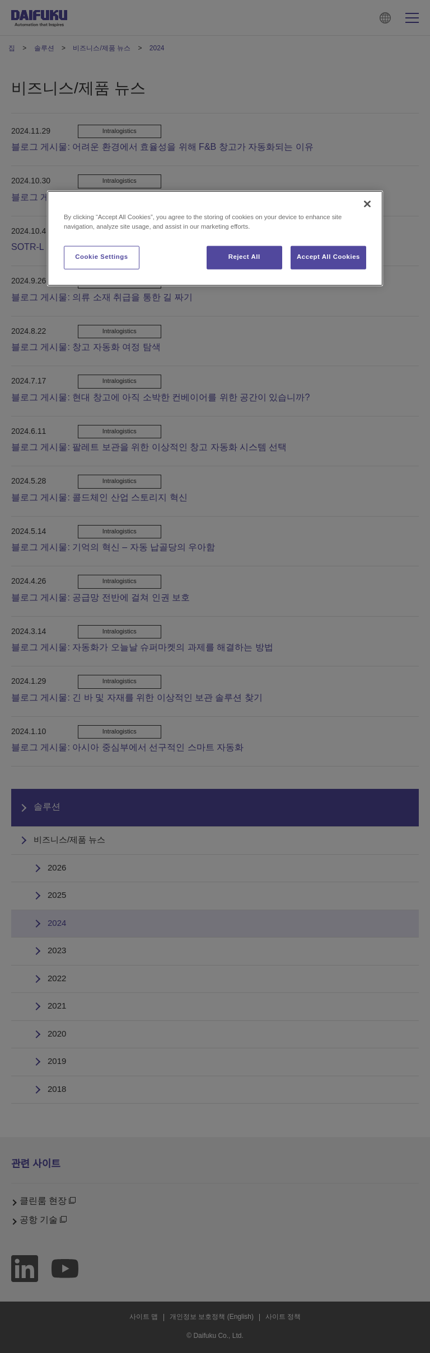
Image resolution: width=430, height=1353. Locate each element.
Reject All (244, 257)
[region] (215, 238)
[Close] (367, 204)
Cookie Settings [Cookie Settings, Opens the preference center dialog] (101, 257)
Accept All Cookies (328, 257)
